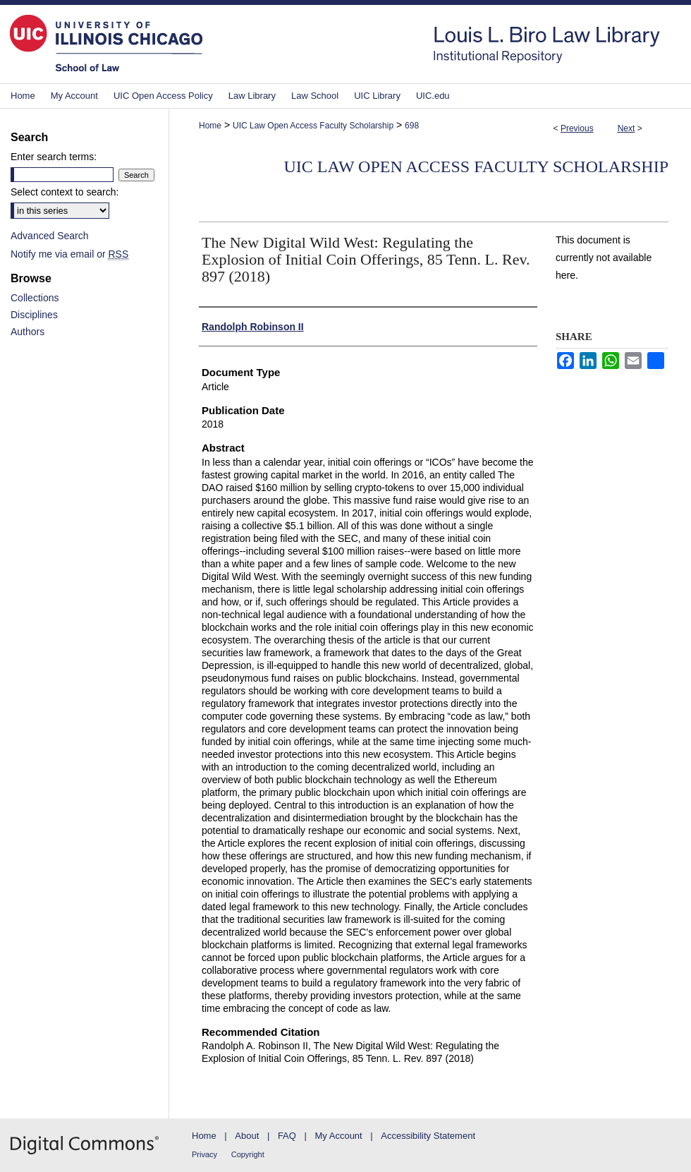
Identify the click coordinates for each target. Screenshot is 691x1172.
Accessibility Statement (428, 1135)
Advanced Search (50, 235)
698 (412, 126)
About (247, 1135)
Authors (27, 331)
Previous (577, 128)
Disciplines (34, 314)
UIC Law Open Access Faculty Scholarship (313, 126)
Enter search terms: (54, 156)
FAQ (287, 1135)
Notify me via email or (69, 254)
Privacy (204, 1154)
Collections (35, 297)
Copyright (247, 1154)
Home (210, 126)
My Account (338, 1135)
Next (626, 128)
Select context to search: (64, 192)
